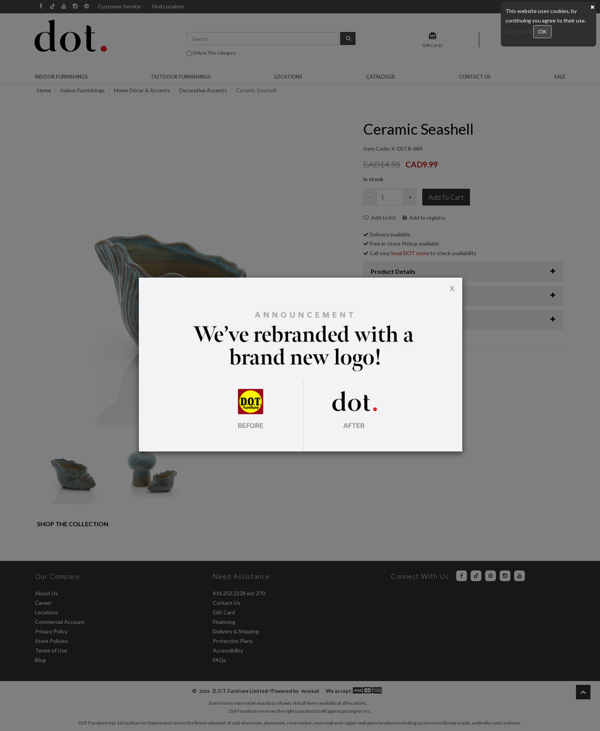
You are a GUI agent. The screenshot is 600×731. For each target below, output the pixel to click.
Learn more (519, 31)
